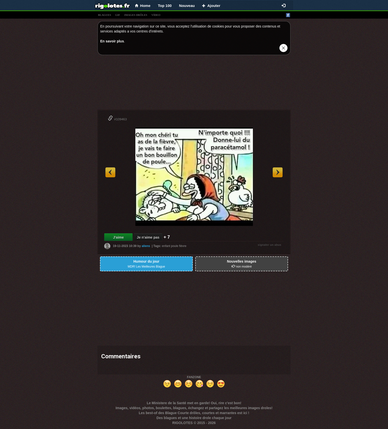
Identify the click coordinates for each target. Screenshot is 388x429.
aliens (146, 246)
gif (117, 14)
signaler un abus (269, 244)
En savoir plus (112, 41)
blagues (104, 14)
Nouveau (187, 5)
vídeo (155, 14)
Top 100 (165, 5)
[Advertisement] (194, 83)
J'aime (118, 237)
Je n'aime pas (148, 237)
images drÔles (135, 14)
